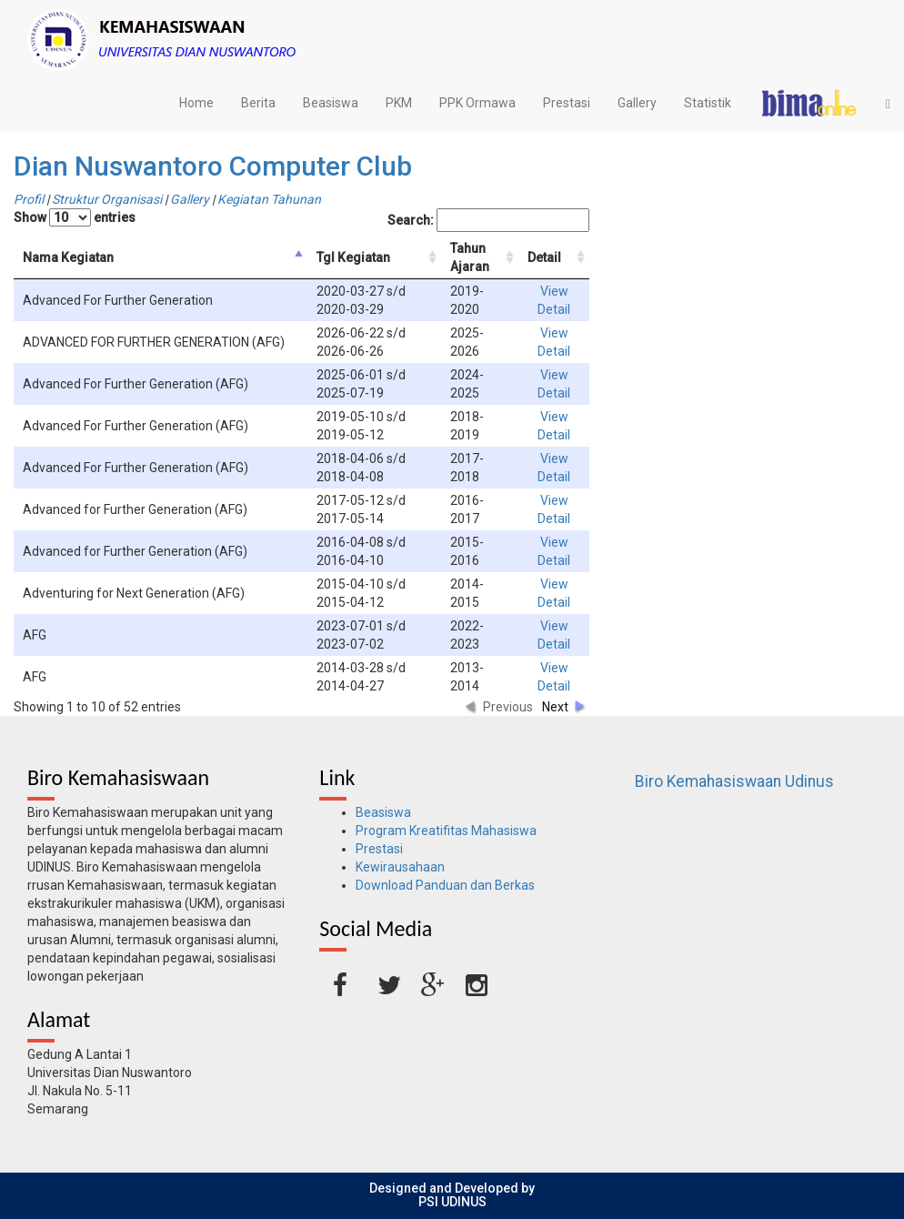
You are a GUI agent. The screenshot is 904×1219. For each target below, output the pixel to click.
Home (196, 103)
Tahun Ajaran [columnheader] (469, 257)
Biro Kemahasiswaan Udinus (734, 781)
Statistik (707, 103)
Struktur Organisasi (107, 199)
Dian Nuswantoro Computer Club (213, 166)
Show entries (75, 217)
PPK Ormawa (477, 103)
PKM (399, 103)
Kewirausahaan (400, 867)
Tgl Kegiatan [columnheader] (353, 257)
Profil (29, 199)
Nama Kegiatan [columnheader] (68, 257)
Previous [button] (508, 707)
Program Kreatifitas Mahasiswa (446, 830)
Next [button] (555, 707)
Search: (488, 220)
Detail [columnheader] (544, 257)
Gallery (637, 103)
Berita (258, 103)
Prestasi (566, 103)
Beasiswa (330, 103)
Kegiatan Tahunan (269, 199)
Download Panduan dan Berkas (445, 885)
